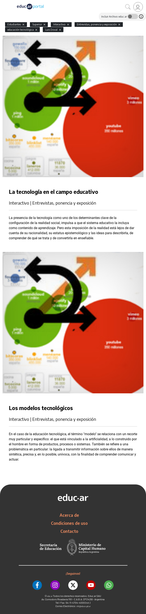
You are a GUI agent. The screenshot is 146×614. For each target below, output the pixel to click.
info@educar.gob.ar (84, 606)
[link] (138, 7)
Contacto (69, 531)
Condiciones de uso (69, 523)
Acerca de (69, 515)
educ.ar (49, 596)
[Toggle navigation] (4, 2)
